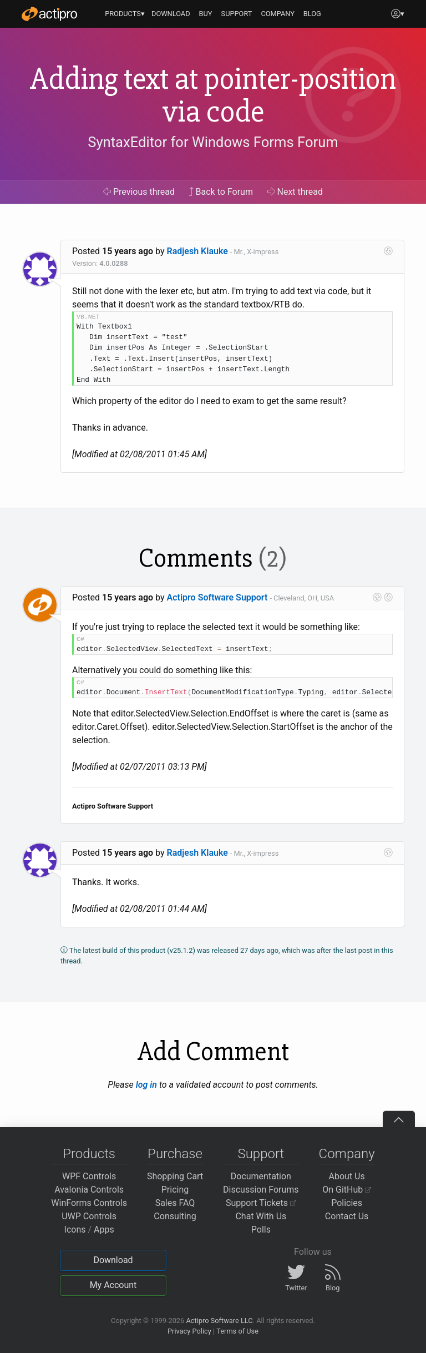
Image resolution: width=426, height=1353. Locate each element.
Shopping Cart (175, 1176)
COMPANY (278, 13)
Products (89, 1154)
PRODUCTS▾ (125, 13)
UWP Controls (89, 1216)
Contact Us (347, 1216)
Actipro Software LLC (219, 1320)
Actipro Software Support (217, 597)
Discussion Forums (261, 1189)
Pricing (175, 1189)
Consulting (175, 1216)
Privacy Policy (189, 1331)
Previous (139, 191)
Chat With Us (260, 1216)
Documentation (261, 1176)
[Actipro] (49, 14)
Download (113, 1260)
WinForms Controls (89, 1203)
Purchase (175, 1154)
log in (146, 1084)
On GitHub (346, 1189)
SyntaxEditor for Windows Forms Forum (213, 142)
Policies (346, 1203)
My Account (113, 1285)
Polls (261, 1229)
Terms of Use (237, 1331)
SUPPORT (236, 13)
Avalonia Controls (89, 1189)
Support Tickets (261, 1203)
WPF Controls (89, 1176)
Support (260, 1154)
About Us (347, 1176)
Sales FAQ (175, 1203)
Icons (75, 1229)
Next (295, 191)
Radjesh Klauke (197, 251)
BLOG (312, 13)
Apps (104, 1229)
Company (347, 1154)
